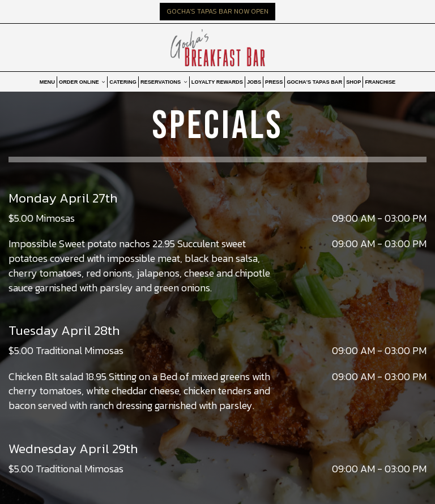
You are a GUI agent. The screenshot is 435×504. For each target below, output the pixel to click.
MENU (47, 82)
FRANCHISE (380, 82)
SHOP (353, 82)
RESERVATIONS (163, 82)
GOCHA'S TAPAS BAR (314, 82)
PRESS (274, 82)
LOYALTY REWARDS (217, 82)
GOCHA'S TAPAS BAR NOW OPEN (217, 11)
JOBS (254, 82)
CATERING (123, 82)
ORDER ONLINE (82, 82)
